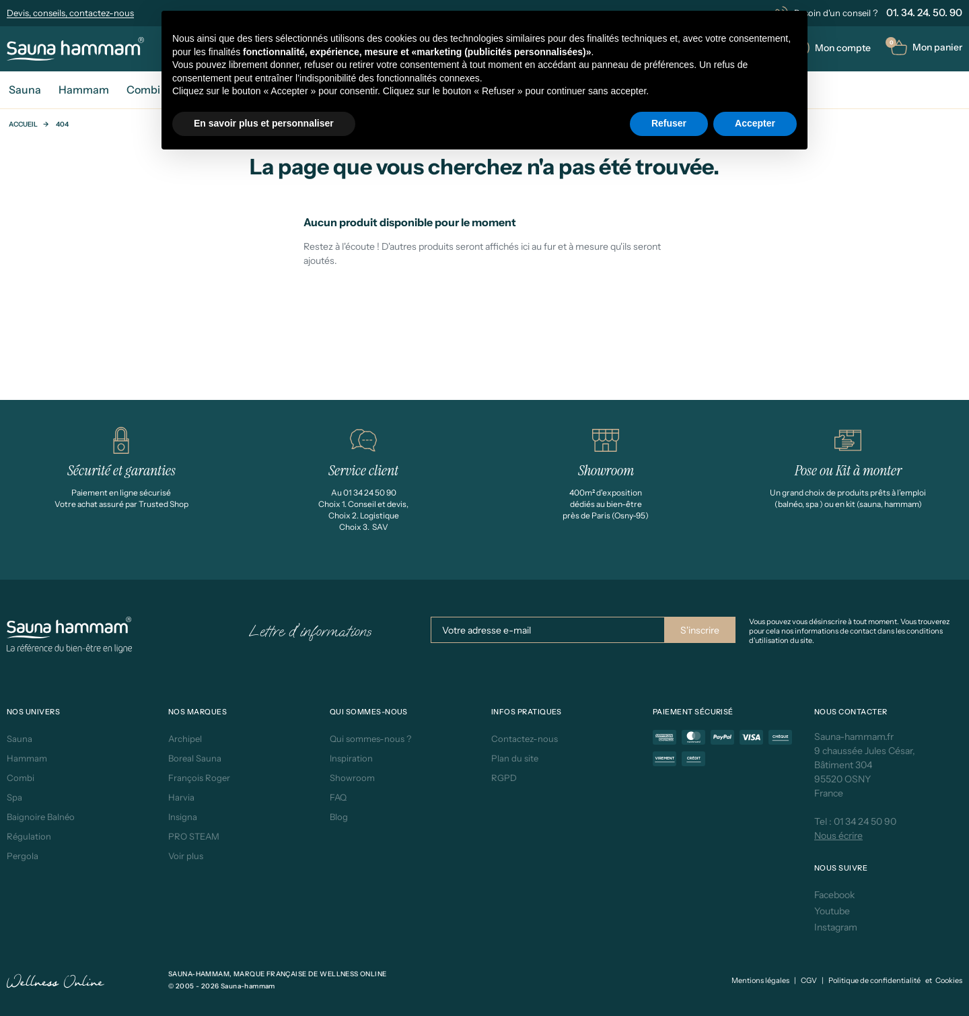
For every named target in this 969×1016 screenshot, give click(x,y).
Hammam (27, 758)
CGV (809, 980)
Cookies (948, 980)
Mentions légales (760, 980)
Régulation (29, 836)
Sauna (19, 738)
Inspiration (351, 758)
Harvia (181, 797)
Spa (14, 797)
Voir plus (185, 855)
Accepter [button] (755, 123)
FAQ (338, 797)
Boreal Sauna (194, 758)
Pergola (22, 855)
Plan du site (514, 758)
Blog (339, 816)
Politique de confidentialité (874, 980)
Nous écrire (838, 835)
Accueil (23, 124)
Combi (20, 777)
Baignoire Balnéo (41, 816)
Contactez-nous (524, 738)
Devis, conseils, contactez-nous (70, 12)
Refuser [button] (668, 123)
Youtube (832, 911)
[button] (926, 47)
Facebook (834, 895)
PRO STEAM (193, 836)
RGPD (504, 777)
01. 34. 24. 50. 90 (924, 12)
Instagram (835, 927)
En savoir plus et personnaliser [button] (264, 123)
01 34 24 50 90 (865, 821)
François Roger (199, 777)
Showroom (352, 777)
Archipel (185, 738)
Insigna (182, 816)
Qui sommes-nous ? (370, 738)
